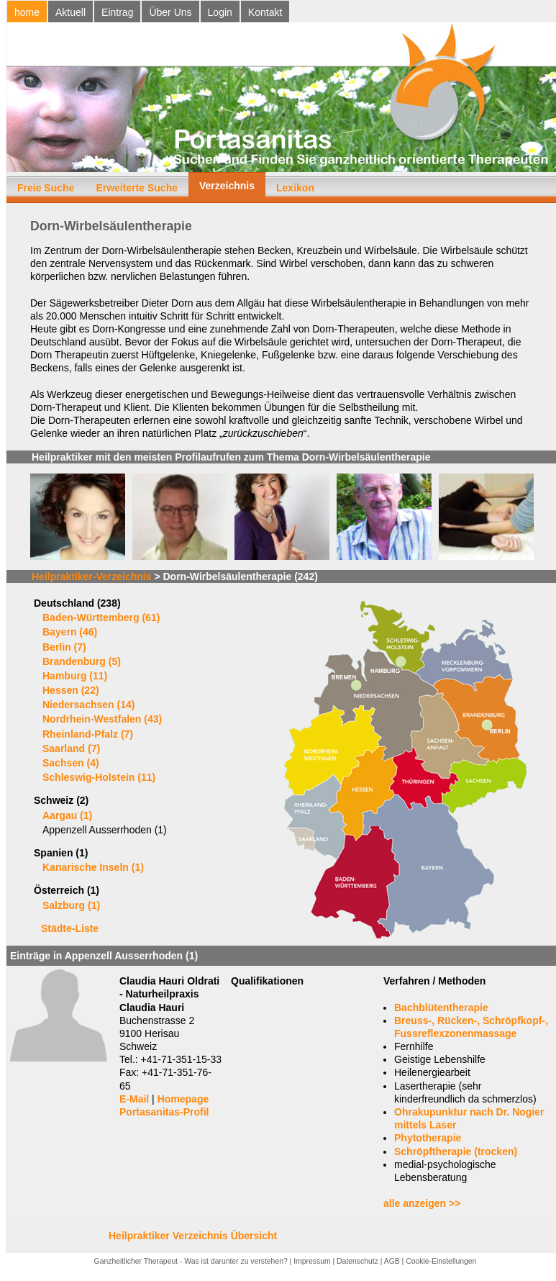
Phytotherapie (427, 1138)
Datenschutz (357, 1261)
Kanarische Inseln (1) (93, 867)
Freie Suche (45, 188)
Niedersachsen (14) (88, 704)
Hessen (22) (70, 690)
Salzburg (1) (71, 905)
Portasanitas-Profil (164, 1112)
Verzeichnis (227, 185)
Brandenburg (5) (81, 661)
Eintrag (117, 12)
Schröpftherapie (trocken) (455, 1151)
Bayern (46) (69, 632)
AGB (392, 1261)
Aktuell (70, 12)
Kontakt (265, 12)
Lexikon (295, 188)
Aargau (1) (67, 815)
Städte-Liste (70, 928)
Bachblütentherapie (441, 1007)
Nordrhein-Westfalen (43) (102, 719)
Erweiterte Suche (137, 188)
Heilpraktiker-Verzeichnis (92, 576)
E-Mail (134, 1099)
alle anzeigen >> (421, 1203)
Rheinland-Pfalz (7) (87, 734)
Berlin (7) (64, 647)
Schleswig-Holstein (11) (98, 777)
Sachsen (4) (70, 763)
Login (220, 12)
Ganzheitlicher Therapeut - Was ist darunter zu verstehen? (191, 1261)
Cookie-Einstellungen (441, 1261)
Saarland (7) (71, 748)
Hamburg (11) (74, 676)
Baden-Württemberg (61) (101, 617)
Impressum (311, 1261)
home (27, 12)
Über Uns (170, 12)
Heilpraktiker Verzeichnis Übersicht (193, 1235)
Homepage (183, 1099)
